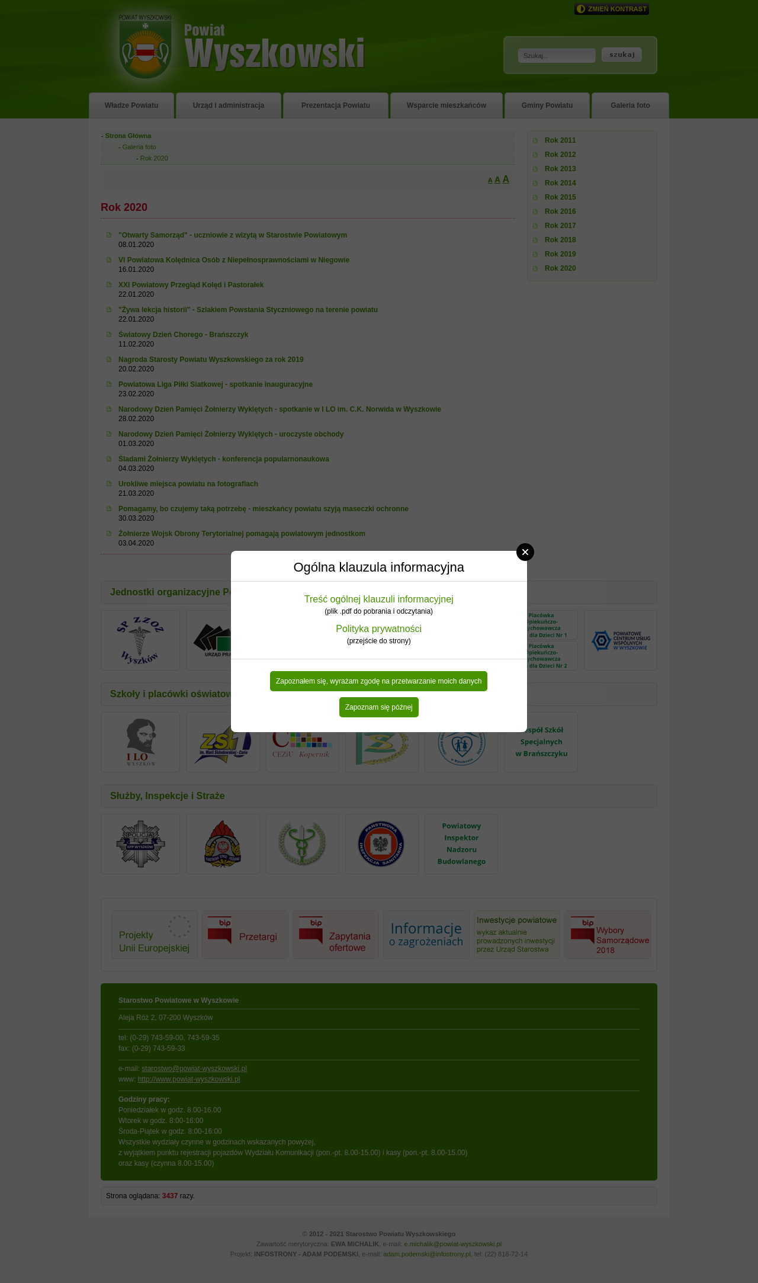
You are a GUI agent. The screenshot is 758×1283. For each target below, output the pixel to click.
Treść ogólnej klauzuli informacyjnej (379, 599)
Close (525, 552)
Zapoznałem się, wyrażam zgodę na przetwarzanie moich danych (379, 681)
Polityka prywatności (379, 629)
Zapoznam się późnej (379, 707)
